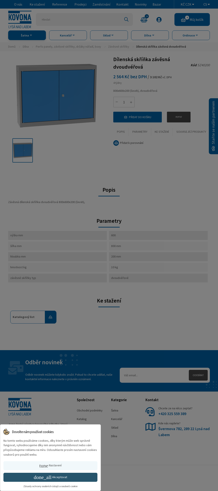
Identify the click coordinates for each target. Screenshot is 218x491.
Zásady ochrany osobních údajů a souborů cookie (50, 486)
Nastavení (50, 465)
